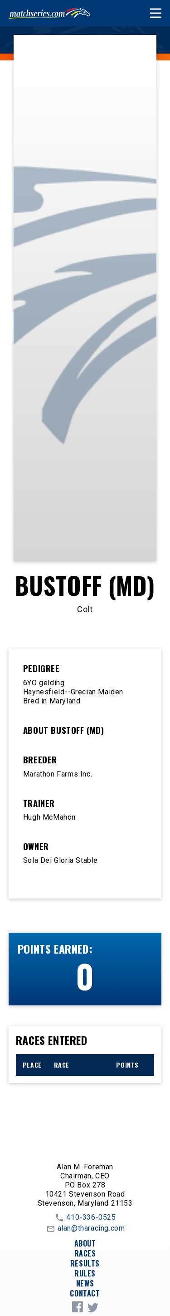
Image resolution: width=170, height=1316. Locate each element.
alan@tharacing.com (85, 1228)
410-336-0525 (85, 1217)
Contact (85, 1293)
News (85, 1283)
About (85, 1243)
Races (85, 1253)
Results (85, 1263)
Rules (85, 1273)
